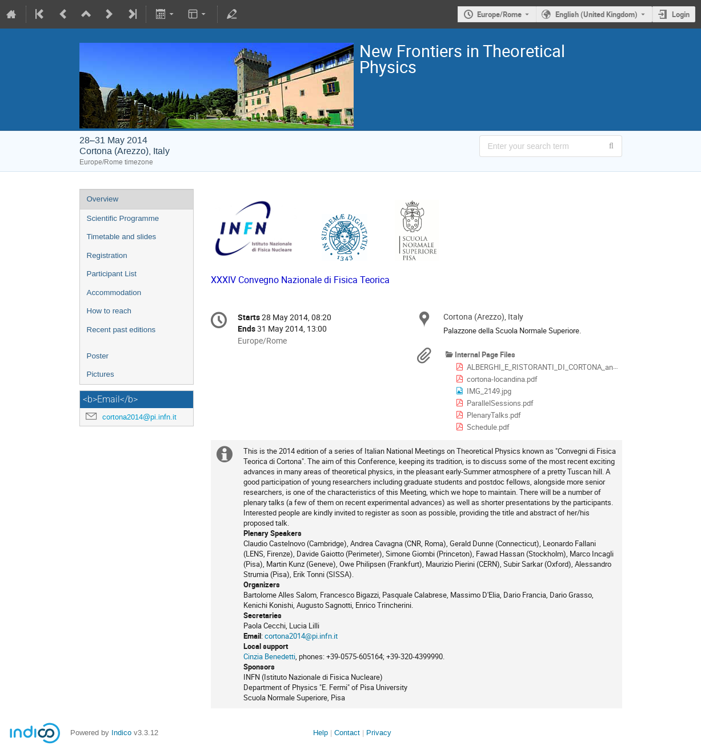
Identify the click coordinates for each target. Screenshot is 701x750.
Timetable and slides (122, 236)
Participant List (112, 273)
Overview (103, 199)
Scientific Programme (123, 218)
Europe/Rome (499, 14)
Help (320, 732)
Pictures (100, 374)
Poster (98, 356)
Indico (121, 732)
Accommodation (114, 292)
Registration (107, 255)
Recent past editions (121, 329)
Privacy (378, 732)
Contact (347, 732)
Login (681, 14)
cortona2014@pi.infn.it (139, 417)
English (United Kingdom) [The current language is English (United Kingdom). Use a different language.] (596, 14)
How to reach (109, 311)
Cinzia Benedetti (269, 656)
